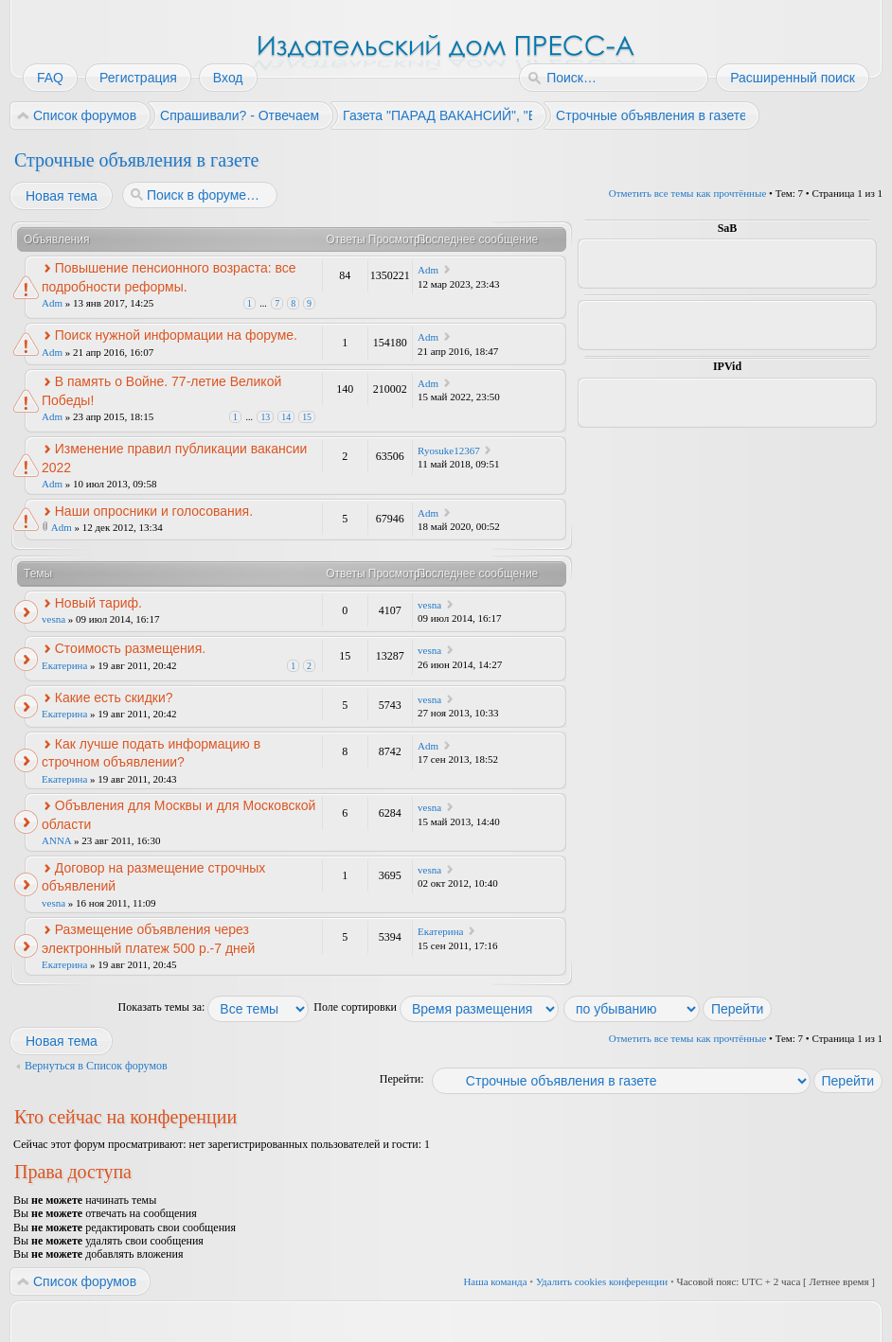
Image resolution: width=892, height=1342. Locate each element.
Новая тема (61, 196)
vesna (53, 619)
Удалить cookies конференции (602, 1281)
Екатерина (64, 665)
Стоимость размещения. (130, 648)
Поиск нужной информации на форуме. (176, 335)
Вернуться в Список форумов (96, 1065)
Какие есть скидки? (114, 697)
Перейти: (402, 1079)
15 (307, 417)
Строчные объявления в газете (136, 160)
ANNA (56, 840)
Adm (52, 303)
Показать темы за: (214, 1007)
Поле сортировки (436, 1007)
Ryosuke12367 (449, 450)
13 (265, 417)
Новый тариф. (98, 602)
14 (286, 417)
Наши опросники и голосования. (154, 511)
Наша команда (494, 1281)
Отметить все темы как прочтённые (687, 193)
